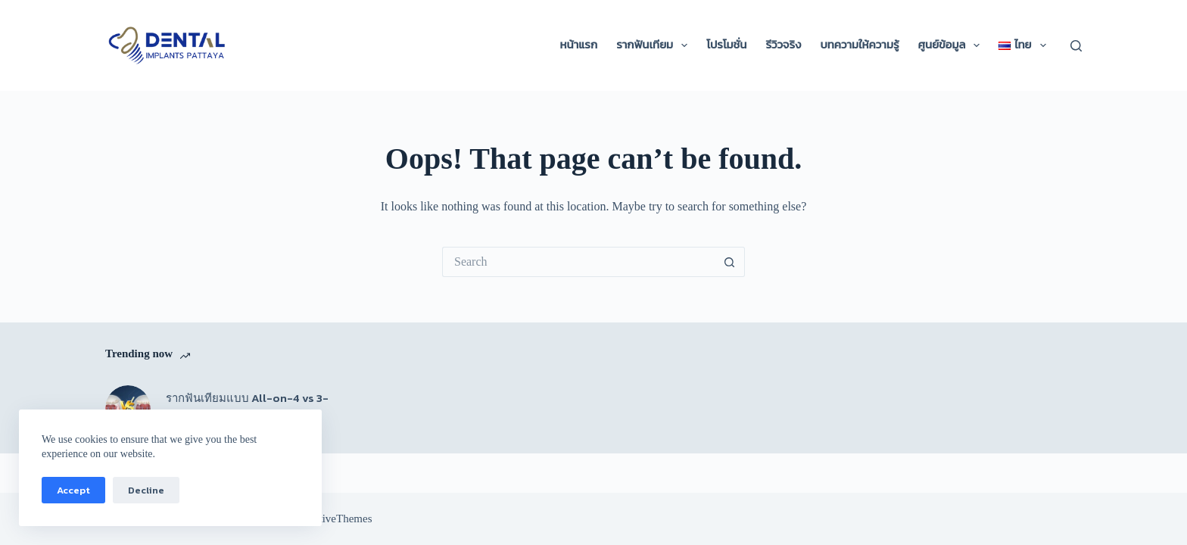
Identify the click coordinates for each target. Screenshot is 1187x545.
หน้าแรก (579, 45)
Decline (146, 490)
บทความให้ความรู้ (859, 45)
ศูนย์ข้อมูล (952, 45)
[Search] (1076, 45)
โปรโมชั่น (726, 45)
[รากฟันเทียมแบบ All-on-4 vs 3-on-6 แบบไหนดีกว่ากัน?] (128, 408)
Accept (73, 490)
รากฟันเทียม (654, 45)
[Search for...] (578, 262)
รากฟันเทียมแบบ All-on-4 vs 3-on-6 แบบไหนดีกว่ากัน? (247, 407)
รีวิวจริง (783, 45)
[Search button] (730, 262)
